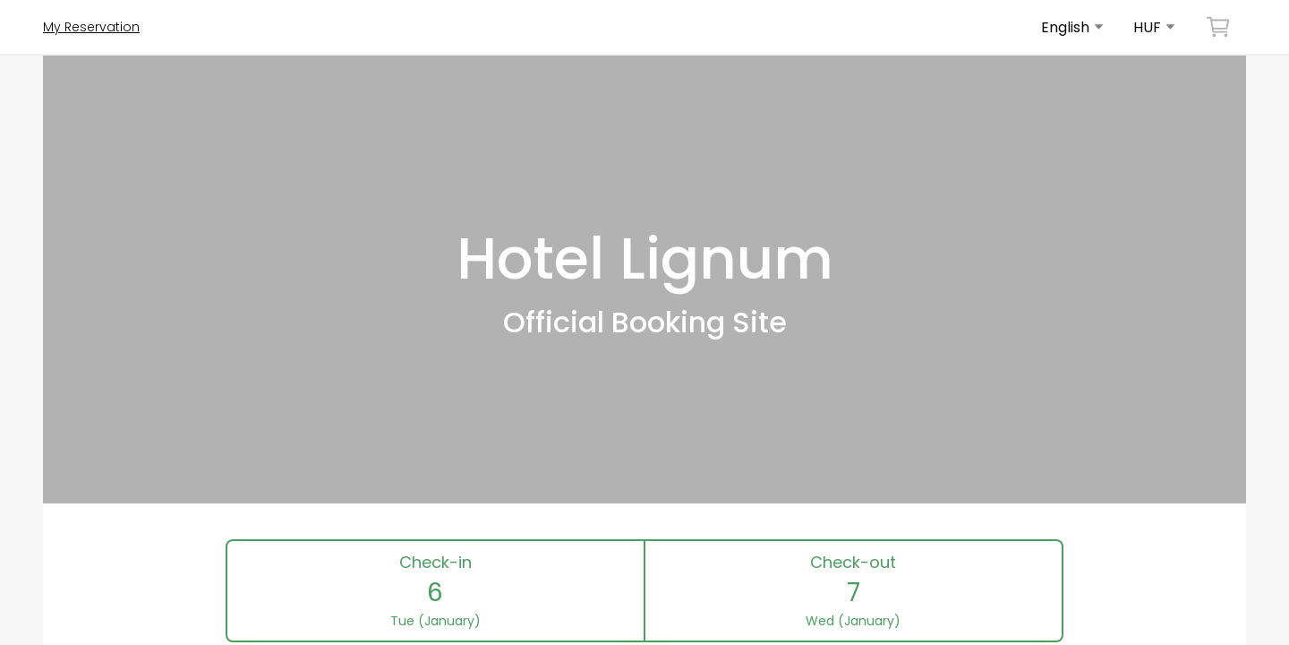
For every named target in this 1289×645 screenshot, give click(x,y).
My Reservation (91, 27)
